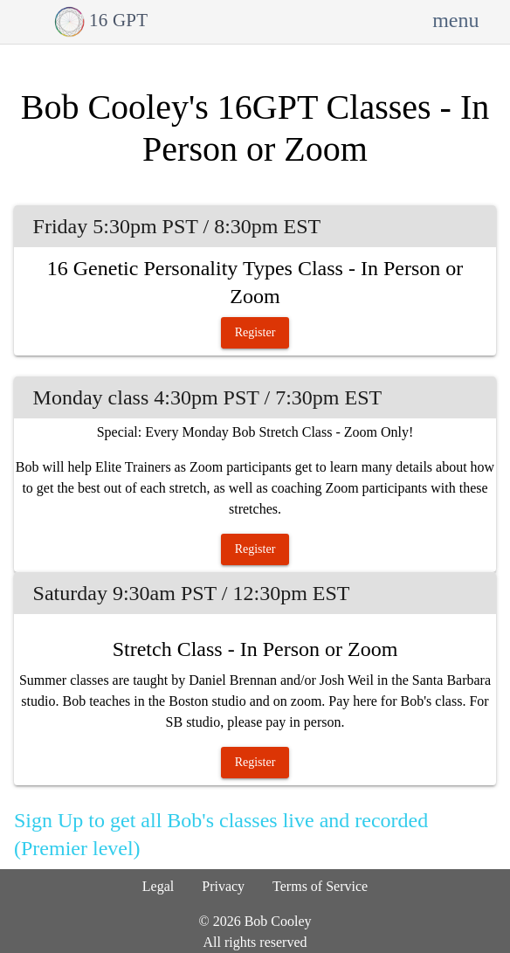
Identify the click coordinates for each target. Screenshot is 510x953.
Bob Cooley (278, 921)
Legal (158, 886)
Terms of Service (320, 886)
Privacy (223, 886)
